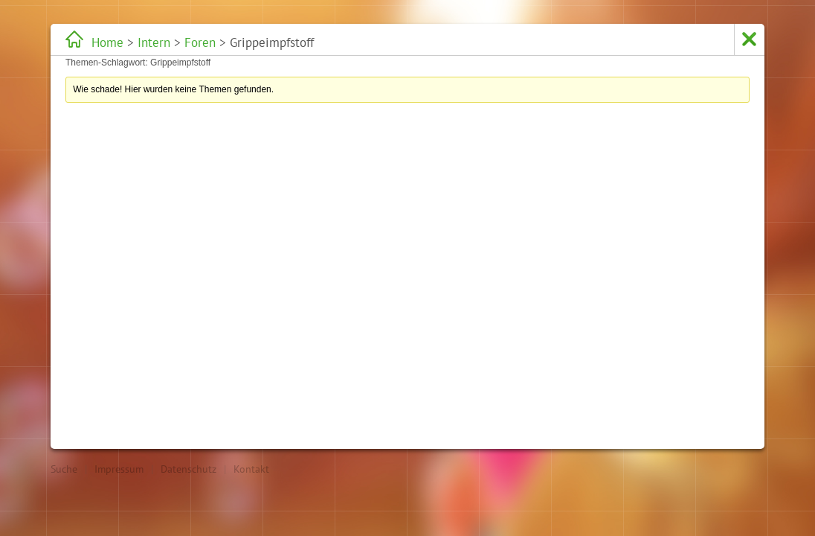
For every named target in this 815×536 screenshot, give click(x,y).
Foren (200, 42)
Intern (154, 42)
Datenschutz (188, 469)
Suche (64, 469)
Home (107, 42)
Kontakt (251, 469)
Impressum (119, 469)
